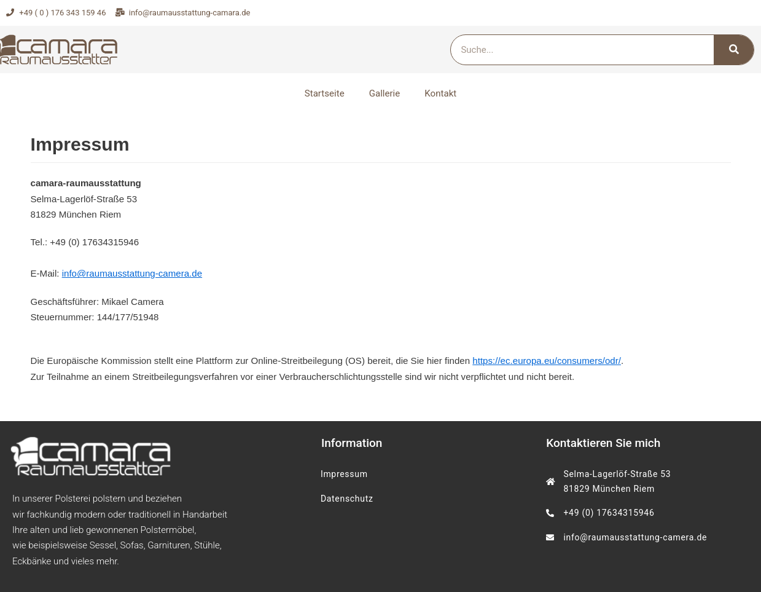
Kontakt (440, 93)
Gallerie (384, 93)
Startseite (325, 93)
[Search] (734, 50)
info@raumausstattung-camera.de (131, 272)
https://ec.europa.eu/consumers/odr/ (543, 359)
